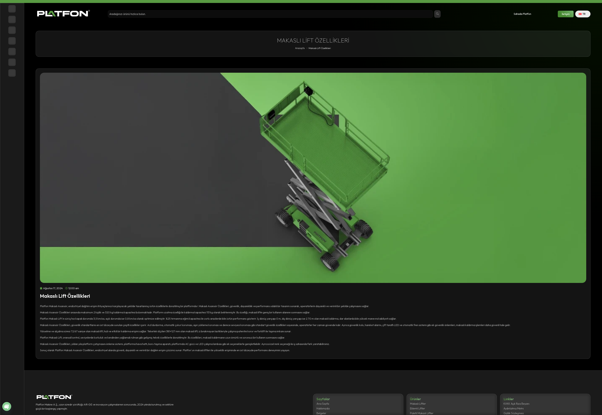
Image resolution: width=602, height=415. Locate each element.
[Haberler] (12, 51)
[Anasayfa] (12, 9)
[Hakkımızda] (12, 30)
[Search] (437, 14)
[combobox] (270, 14)
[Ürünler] (12, 19)
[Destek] (12, 62)
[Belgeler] (12, 41)
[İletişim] (12, 73)
